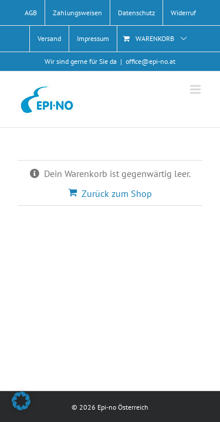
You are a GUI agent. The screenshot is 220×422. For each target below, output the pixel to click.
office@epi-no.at (150, 61)
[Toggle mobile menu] (196, 89)
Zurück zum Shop (117, 193)
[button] (21, 401)
